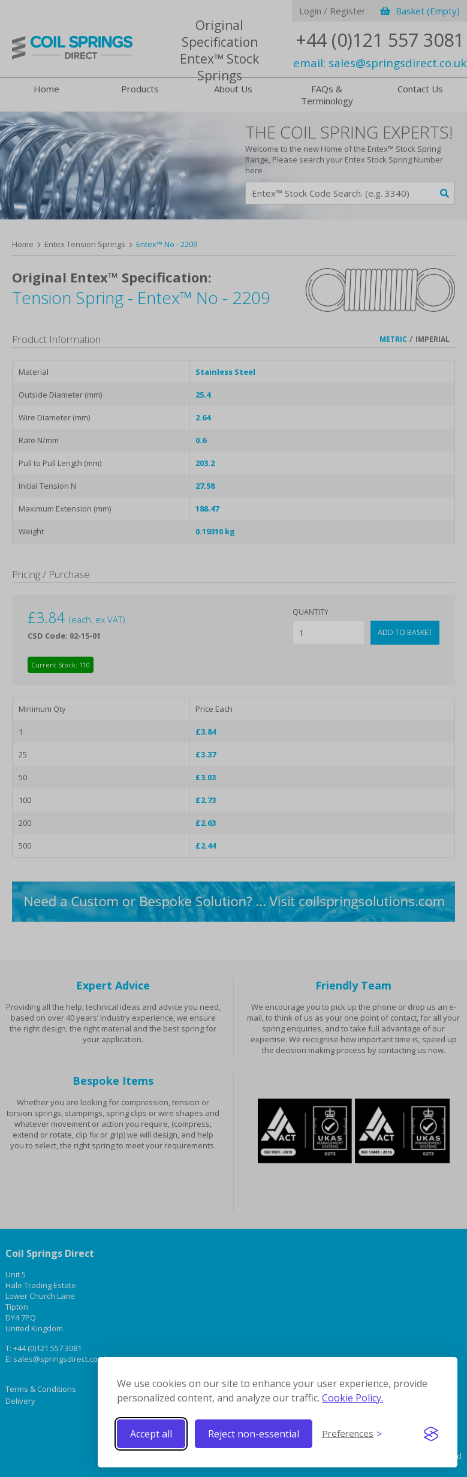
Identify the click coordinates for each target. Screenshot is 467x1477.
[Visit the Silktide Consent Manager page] (431, 1434)
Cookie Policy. (352, 1397)
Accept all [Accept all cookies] (151, 1433)
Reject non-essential (253, 1433)
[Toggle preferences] (352, 1433)
